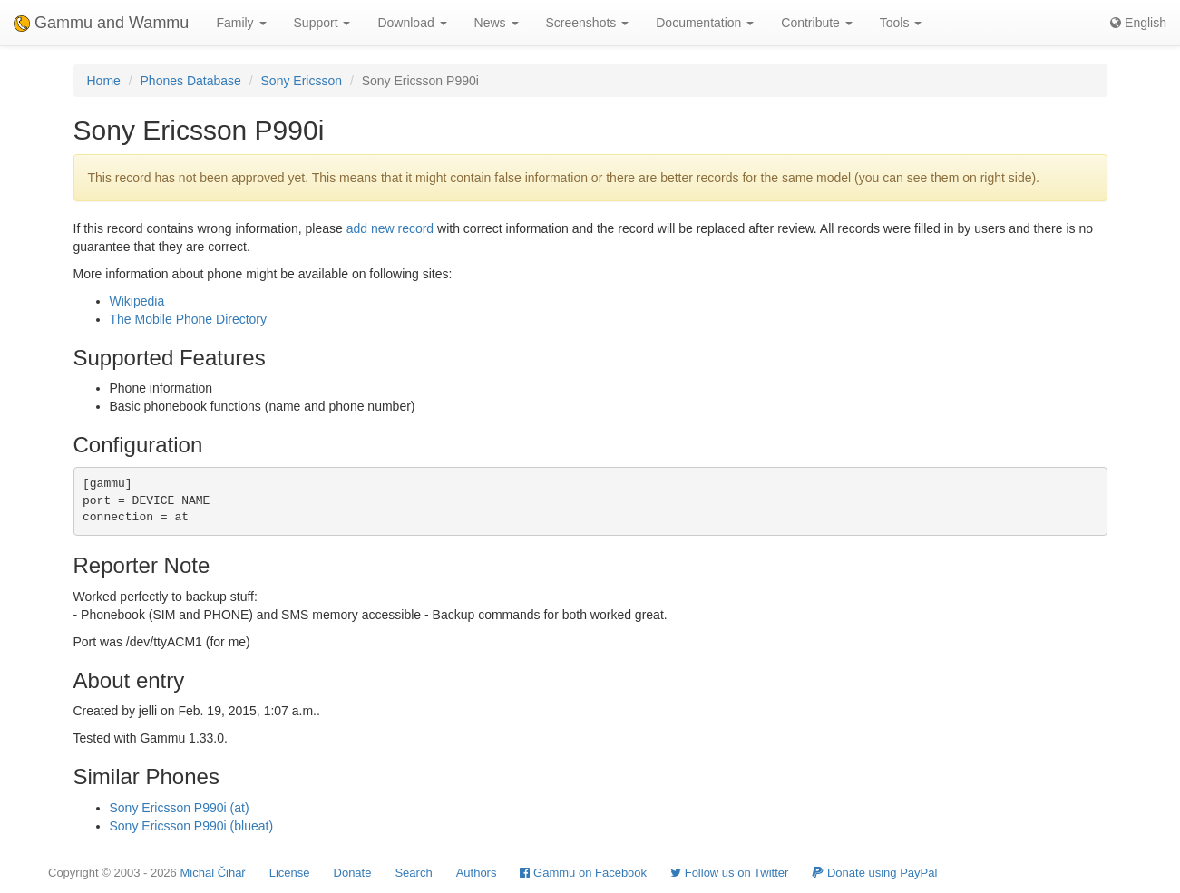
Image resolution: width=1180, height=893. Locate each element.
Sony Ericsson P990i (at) (179, 808)
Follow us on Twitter (729, 872)
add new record (390, 228)
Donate (353, 872)
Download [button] (411, 22)
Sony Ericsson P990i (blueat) (192, 826)
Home (104, 80)
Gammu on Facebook (583, 872)
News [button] (496, 22)
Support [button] (322, 22)
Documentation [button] (705, 22)
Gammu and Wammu (101, 23)
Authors (476, 872)
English (1138, 22)
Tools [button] (901, 22)
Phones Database (191, 80)
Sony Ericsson (301, 80)
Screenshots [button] (587, 22)
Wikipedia (137, 301)
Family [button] (241, 22)
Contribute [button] (816, 22)
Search (413, 872)
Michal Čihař (212, 872)
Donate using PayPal (874, 872)
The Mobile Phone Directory (189, 319)
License (289, 872)
